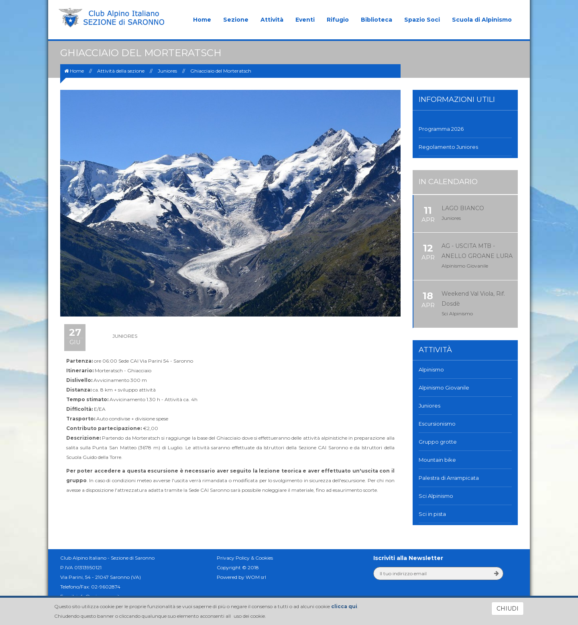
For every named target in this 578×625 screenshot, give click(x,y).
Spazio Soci (422, 19)
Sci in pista (432, 514)
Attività (272, 19)
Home (202, 19)
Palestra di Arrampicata (449, 478)
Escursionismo (437, 423)
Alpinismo (431, 369)
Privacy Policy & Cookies (245, 558)
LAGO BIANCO (463, 208)
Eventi (305, 19)
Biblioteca (376, 19)
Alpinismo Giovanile (444, 387)
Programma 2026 (441, 129)
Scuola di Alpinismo (482, 19)
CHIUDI (508, 608)
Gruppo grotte (438, 441)
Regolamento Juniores (449, 147)
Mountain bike (437, 460)
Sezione (235, 19)
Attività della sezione (120, 71)
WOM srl (256, 577)
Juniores (167, 71)
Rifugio (338, 19)
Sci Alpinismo (436, 496)
